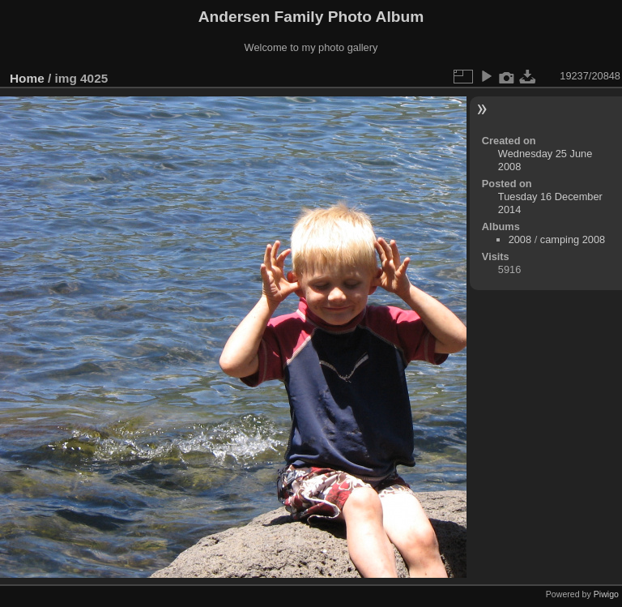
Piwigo (606, 594)
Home (27, 78)
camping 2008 (572, 239)
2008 (520, 239)
